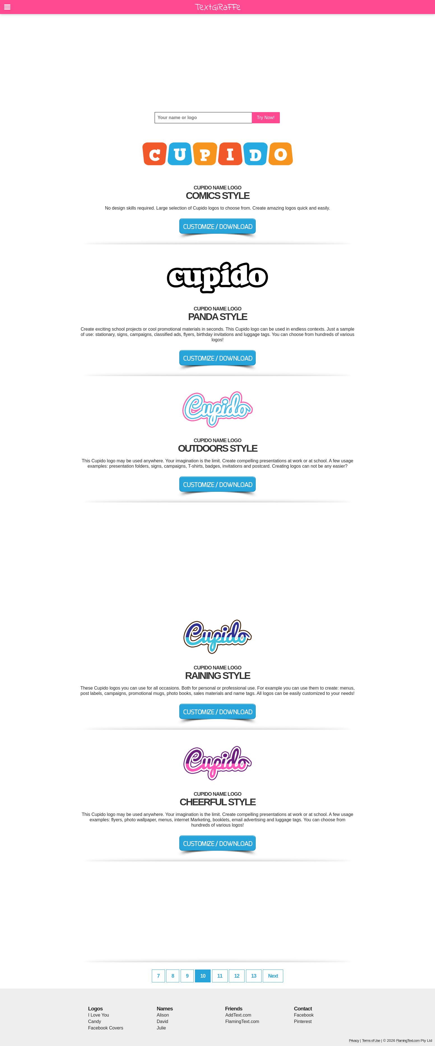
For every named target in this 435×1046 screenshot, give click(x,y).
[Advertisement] (217, 63)
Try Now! (266, 117)
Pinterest (303, 1021)
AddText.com (238, 1015)
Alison (163, 1015)
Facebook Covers (105, 1028)
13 (253, 976)
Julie (161, 1028)
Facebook (304, 1015)
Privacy (354, 1040)
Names (165, 1009)
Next (273, 976)
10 (202, 976)
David (162, 1021)
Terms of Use (371, 1040)
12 (236, 976)
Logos (95, 1009)
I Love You (98, 1015)
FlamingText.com (242, 1021)
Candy (94, 1021)
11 (219, 976)
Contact (303, 1009)
